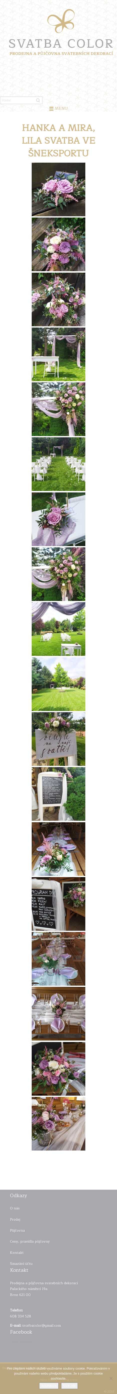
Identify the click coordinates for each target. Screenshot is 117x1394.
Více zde (69, 1386)
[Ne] (110, 1378)
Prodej (15, 1219)
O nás (15, 1208)
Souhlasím (48, 1386)
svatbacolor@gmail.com (41, 1325)
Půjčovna (17, 1230)
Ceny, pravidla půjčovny (30, 1241)
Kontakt (17, 1253)
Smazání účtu (21, 1264)
